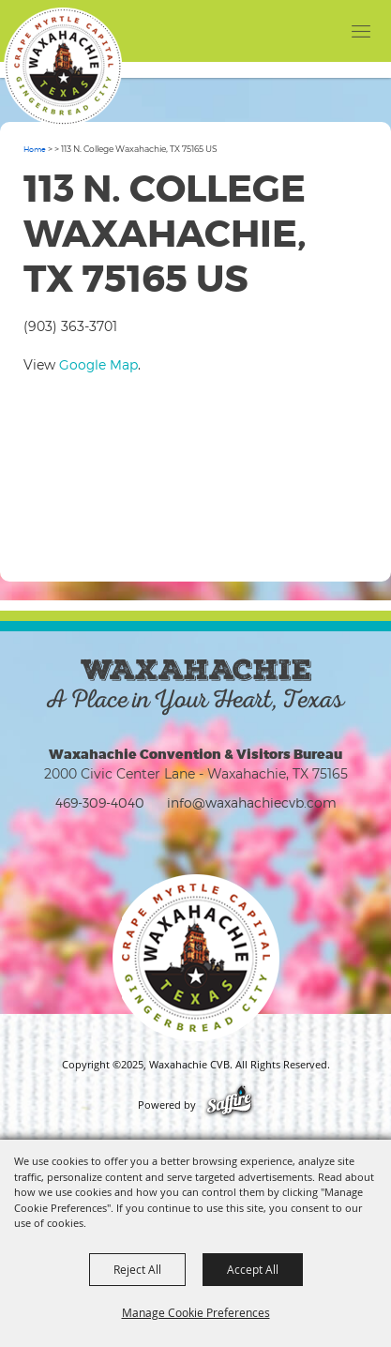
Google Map (98, 364)
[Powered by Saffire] (229, 1105)
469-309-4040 (99, 802)
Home (34, 149)
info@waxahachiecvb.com (252, 802)
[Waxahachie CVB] (63, 67)
